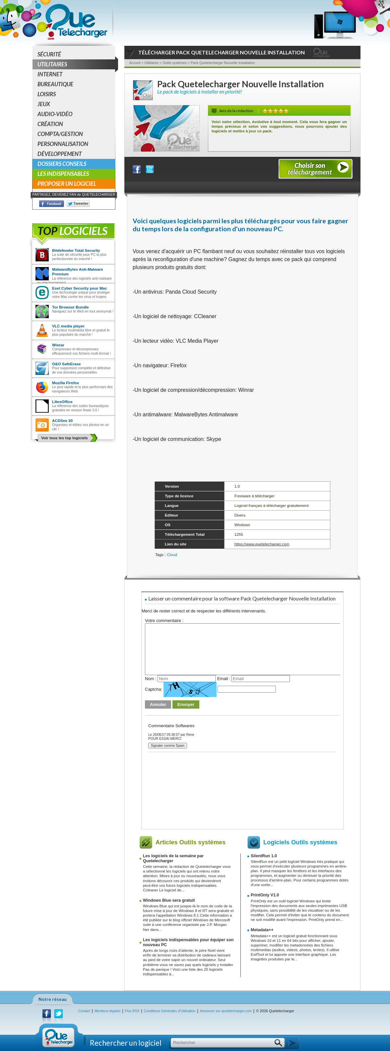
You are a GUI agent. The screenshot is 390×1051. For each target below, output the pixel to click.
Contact (84, 1011)
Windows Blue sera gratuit (169, 900)
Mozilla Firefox (65, 383)
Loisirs (46, 94)
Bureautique (55, 84)
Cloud (172, 554)
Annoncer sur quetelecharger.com (226, 1011)
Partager (141, 167)
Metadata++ (262, 930)
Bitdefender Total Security (76, 250)
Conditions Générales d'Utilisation (170, 1011)
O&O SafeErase (66, 364)
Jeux (43, 104)
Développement (59, 153)
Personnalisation (62, 143)
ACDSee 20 (62, 420)
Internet (49, 74)
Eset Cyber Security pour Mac (79, 288)
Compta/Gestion (60, 133)
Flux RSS (132, 1011)
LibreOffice (62, 401)
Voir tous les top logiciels (64, 438)
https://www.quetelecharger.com (262, 544)
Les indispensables (63, 173)
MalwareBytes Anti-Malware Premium (77, 271)
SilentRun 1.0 (264, 856)
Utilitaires (76, 64)
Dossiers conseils (61, 163)
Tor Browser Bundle (70, 307)
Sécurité (49, 54)
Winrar (58, 345)
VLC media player (68, 326)
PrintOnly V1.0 (265, 895)
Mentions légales (107, 1011)
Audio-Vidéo (54, 113)
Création (50, 123)
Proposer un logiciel (66, 183)
